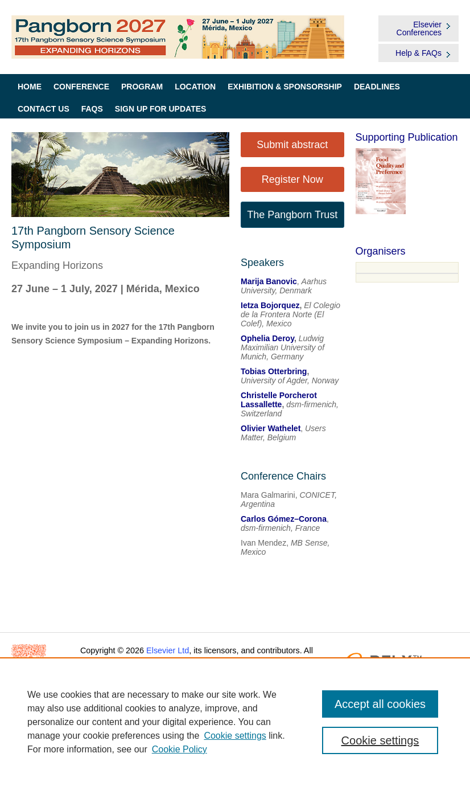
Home (30, 86)
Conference (81, 86)
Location (195, 86)
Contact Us (43, 108)
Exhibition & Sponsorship (285, 86)
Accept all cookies (380, 704)
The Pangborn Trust (292, 214)
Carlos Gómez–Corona (284, 518)
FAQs (92, 108)
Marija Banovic (269, 281)
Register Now (292, 179)
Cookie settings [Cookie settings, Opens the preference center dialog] (380, 740)
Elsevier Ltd (167, 650)
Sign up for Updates (161, 108)
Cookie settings (235, 735)
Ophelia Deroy (267, 338)
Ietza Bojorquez (270, 305)
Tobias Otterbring (274, 371)
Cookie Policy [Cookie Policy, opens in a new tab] (179, 749)
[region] (235, 721)
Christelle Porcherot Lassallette (279, 400)
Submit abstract (292, 144)
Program (142, 86)
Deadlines (377, 86)
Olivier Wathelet (270, 428)
